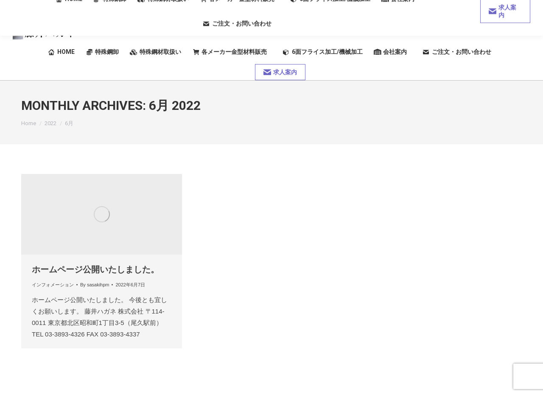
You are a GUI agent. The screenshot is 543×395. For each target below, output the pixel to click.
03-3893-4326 (498, 29)
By (94, 284)
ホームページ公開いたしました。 (95, 269)
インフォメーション (53, 284)
